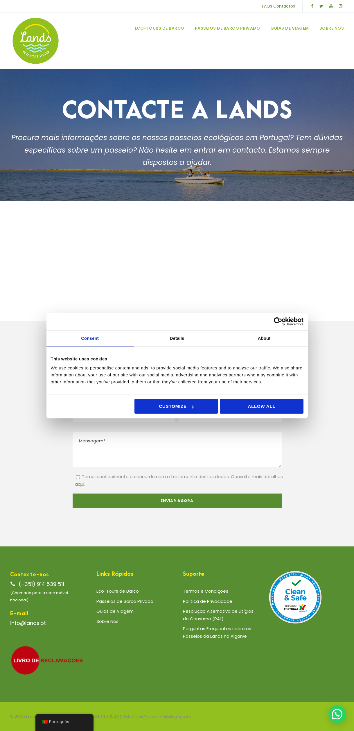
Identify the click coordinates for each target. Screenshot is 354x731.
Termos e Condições (205, 591)
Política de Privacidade (207, 601)
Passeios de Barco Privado (227, 28)
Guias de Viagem (289, 28)
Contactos (284, 6)
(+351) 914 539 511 (41, 584)
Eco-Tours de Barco (159, 28)
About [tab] (264, 338)
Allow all (261, 406)
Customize (176, 406)
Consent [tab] (90, 338)
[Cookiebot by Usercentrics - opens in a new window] (278, 321)
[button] (337, 714)
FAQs (267, 6)
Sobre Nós (331, 28)
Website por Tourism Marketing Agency (157, 716)
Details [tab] (177, 338)
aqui (79, 484)
